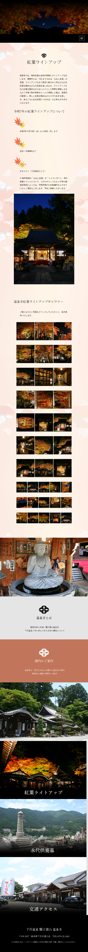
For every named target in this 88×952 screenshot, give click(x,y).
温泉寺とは (44, 617)
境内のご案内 (44, 660)
